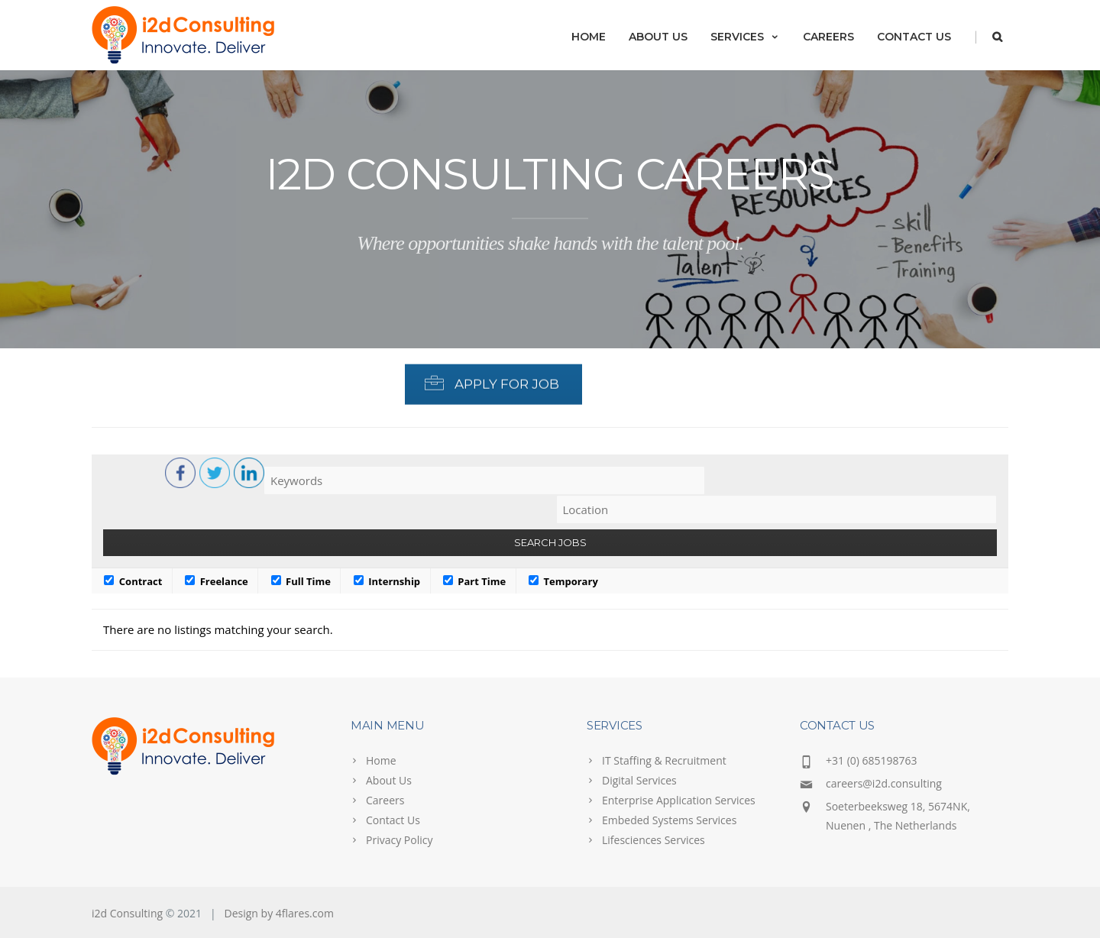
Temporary (563, 581)
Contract (133, 581)
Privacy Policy (399, 840)
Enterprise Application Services (678, 800)
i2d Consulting (127, 913)
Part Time (474, 581)
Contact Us (914, 37)
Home (588, 37)
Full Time (301, 581)
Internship (387, 581)
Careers (828, 37)
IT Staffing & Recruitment (664, 760)
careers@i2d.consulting (884, 783)
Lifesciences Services (653, 840)
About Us (658, 37)
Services (745, 37)
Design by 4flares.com (279, 913)
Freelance (216, 581)
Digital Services (639, 780)
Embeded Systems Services (669, 820)
